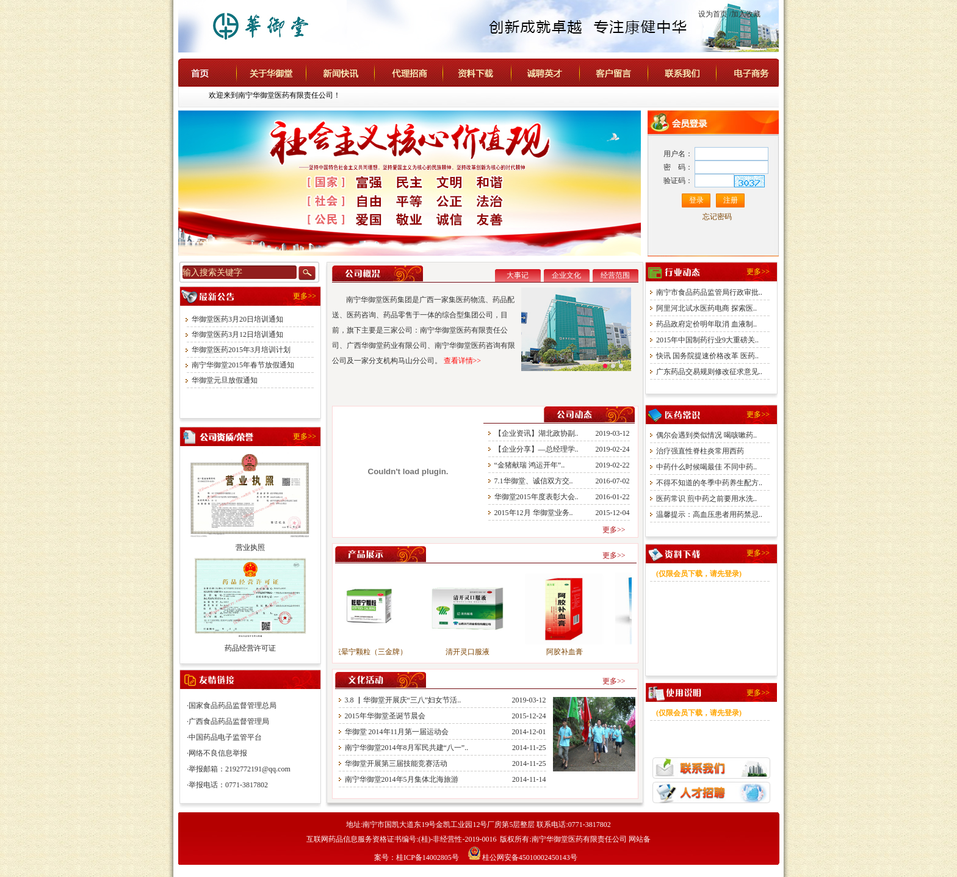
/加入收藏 (744, 14)
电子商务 (760, 72)
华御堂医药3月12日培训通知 (237, 334)
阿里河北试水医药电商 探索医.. (706, 308)
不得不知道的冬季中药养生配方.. (709, 482)
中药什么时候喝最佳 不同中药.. (706, 467)
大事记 (518, 275)
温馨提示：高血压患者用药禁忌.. (709, 514)
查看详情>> (463, 360)
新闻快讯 (352, 72)
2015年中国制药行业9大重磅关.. (707, 340)
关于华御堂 (282, 72)
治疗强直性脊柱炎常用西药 (700, 451)
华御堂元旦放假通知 (225, 380)
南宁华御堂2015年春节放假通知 (243, 365)
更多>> (304, 296)
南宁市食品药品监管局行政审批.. (709, 292)
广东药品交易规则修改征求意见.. (709, 371)
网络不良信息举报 (218, 753)
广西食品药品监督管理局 (229, 721)
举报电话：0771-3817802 (228, 785)
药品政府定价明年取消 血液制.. (706, 324)
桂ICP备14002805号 (428, 857)
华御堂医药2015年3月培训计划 (241, 349)
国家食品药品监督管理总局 (232, 705)
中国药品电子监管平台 (225, 737)
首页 (217, 72)
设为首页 (713, 14)
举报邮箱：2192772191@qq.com (240, 769)
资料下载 (488, 72)
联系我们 (693, 72)
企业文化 (566, 275)
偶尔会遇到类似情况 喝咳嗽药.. (706, 435)
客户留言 (626, 72)
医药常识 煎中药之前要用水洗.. (706, 498)
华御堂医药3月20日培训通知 (237, 319)
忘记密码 (717, 216)
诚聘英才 (557, 72)
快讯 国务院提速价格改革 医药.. (707, 356)
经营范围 (615, 275)
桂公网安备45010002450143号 (529, 857)
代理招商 (419, 72)
